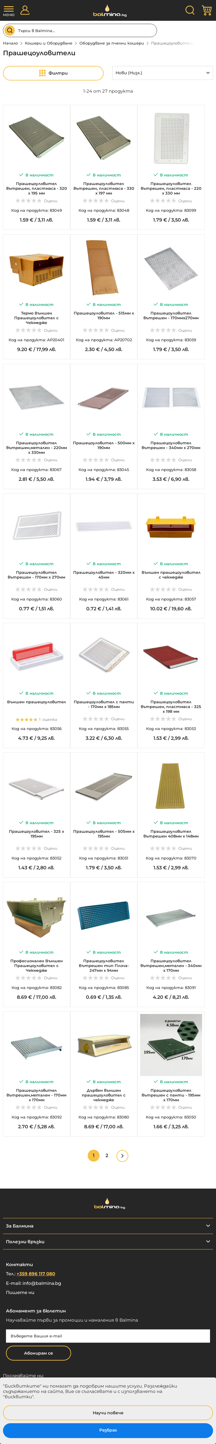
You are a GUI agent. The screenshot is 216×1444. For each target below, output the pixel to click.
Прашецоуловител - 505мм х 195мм (104, 833)
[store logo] (108, 10)
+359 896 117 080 (36, 1273)
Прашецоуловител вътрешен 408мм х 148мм (171, 833)
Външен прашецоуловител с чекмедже (171, 574)
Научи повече (108, 1412)
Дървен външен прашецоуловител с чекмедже (104, 1095)
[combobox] (80, 30)
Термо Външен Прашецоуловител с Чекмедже (36, 318)
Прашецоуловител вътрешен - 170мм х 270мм (36, 574)
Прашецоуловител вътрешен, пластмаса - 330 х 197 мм (103, 188)
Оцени (50, 200)
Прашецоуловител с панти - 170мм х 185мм (104, 704)
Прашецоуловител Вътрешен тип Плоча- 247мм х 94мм (104, 965)
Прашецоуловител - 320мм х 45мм (104, 574)
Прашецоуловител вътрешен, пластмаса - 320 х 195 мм (36, 188)
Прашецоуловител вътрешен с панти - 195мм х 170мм (171, 1095)
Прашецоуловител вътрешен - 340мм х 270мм (171, 445)
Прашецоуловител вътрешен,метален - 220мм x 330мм (36, 447)
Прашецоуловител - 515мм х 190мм (104, 315)
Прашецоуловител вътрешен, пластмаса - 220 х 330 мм (171, 188)
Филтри (58, 73)
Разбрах (108, 1430)
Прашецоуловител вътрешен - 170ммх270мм (171, 315)
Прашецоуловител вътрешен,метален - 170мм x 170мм (36, 1095)
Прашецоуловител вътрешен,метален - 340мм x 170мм (170, 965)
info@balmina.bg (42, 1283)
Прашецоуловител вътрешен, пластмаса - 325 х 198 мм (171, 706)
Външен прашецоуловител (36, 701)
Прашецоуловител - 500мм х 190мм (104, 445)
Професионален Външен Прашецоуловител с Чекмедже (36, 965)
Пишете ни (20, 1292)
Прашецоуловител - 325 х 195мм (36, 833)
